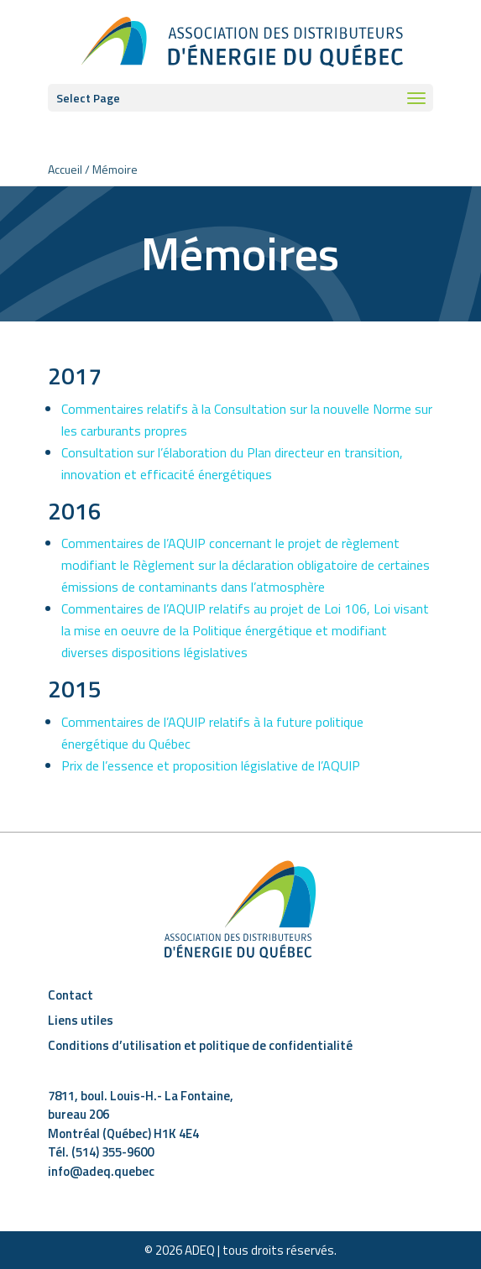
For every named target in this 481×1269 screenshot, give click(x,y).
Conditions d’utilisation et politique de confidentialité (200, 1045)
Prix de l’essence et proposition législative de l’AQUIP (210, 765)
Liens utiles (80, 1020)
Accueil (65, 169)
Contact (70, 995)
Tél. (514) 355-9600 (101, 1152)
